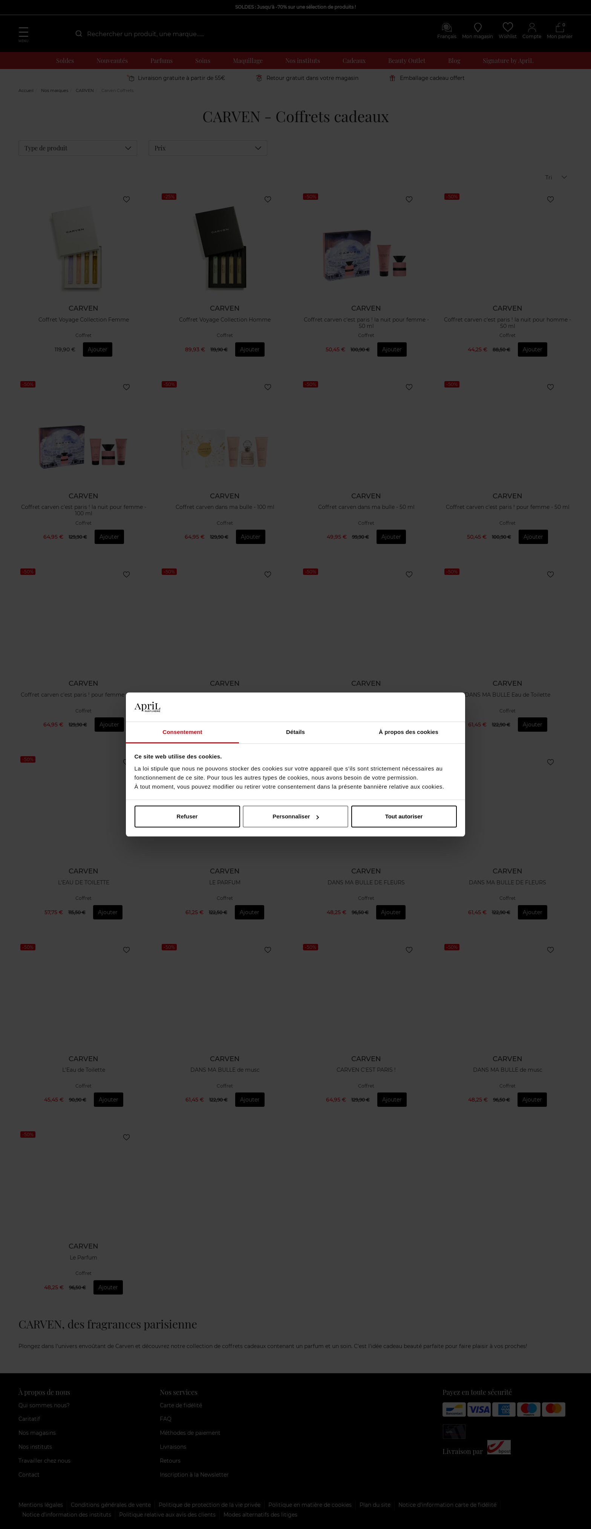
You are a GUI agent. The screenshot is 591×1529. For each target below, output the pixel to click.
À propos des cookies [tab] (408, 732)
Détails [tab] (295, 732)
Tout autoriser (404, 816)
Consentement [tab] (182, 732)
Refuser (187, 816)
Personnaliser (296, 816)
